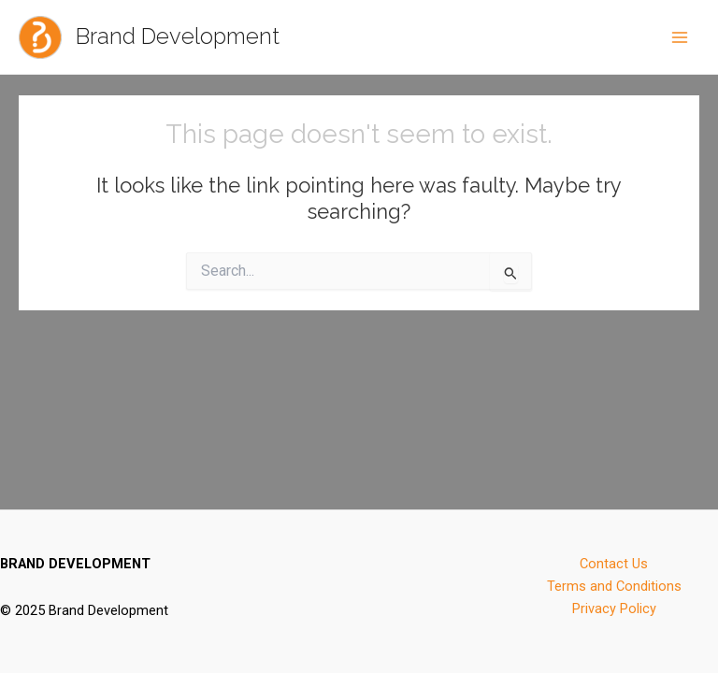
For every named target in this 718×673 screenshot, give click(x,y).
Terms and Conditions (614, 586)
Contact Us (614, 563)
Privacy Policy (614, 608)
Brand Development (178, 36)
